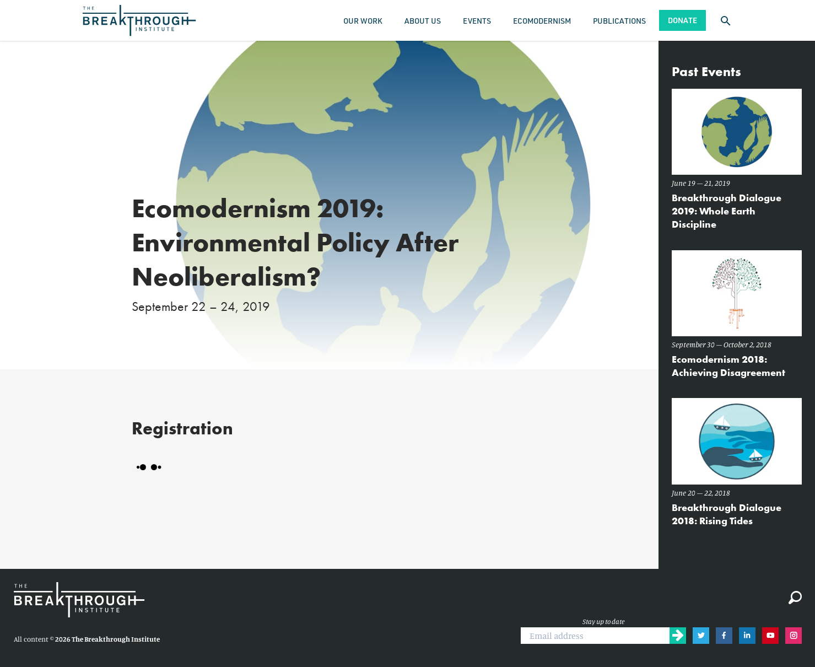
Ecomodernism (542, 20)
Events (477, 20)
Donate (682, 20)
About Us (422, 20)
